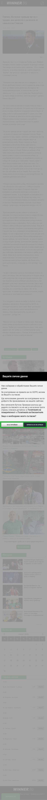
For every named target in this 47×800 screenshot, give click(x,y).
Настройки (12, 425)
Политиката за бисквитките (30, 412)
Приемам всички (35, 425)
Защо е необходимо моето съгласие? (18, 416)
